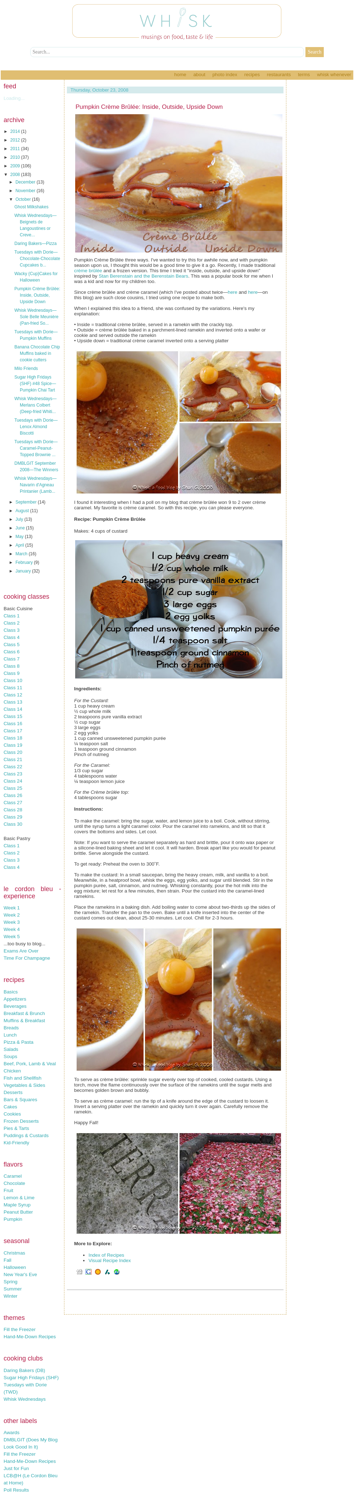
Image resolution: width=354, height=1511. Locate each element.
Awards (11, 1432)
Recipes (252, 74)
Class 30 (13, 824)
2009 (15, 165)
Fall (7, 1260)
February (24, 562)
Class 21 (13, 759)
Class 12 (13, 694)
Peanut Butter (18, 1212)
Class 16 (13, 723)
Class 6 (11, 651)
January (23, 571)
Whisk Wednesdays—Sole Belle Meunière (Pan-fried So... (36, 317)
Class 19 (13, 745)
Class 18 (13, 738)
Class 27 (13, 802)
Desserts (13, 1092)
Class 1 (11, 615)
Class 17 (13, 730)
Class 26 (13, 795)
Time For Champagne (27, 958)
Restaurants (279, 74)
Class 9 (11, 673)
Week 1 (12, 907)
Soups (10, 1056)
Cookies (12, 1114)
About (199, 74)
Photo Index (224, 74)
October (23, 199)
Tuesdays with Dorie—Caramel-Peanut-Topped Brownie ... (36, 448)
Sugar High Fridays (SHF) (31, 1377)
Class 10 (13, 680)
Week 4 (12, 929)
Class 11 (13, 687)
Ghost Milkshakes (31, 206)
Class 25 (13, 788)
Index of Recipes (106, 1255)
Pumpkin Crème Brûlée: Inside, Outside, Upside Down (37, 295)
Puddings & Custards (26, 1135)
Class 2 (11, 623)
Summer (13, 1289)
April (20, 545)
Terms (304, 74)
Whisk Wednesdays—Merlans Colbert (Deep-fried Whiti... (35, 405)
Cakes (10, 1106)
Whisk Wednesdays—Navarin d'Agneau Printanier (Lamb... (35, 485)
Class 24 (13, 781)
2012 (15, 140)
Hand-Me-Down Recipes (30, 1336)
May (20, 536)
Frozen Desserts (21, 1121)
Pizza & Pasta (18, 1042)
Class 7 (11, 659)
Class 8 (11, 666)
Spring (11, 1281)
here (232, 292)
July (19, 519)
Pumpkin (13, 1219)
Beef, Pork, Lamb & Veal (30, 1063)
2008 (15, 174)
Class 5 (11, 644)
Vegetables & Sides (24, 1085)
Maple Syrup (17, 1205)
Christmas (14, 1253)
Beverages (15, 1006)
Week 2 (12, 915)
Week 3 (12, 922)
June (20, 527)
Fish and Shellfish (22, 1078)
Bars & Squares (20, 1099)
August (22, 510)
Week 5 (12, 936)
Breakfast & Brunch (24, 1013)
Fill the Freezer (20, 1329)
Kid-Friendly (16, 1142)
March (22, 553)
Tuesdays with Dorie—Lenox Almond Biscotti (36, 427)
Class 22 (13, 766)
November (26, 190)
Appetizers (15, 999)
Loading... (14, 98)
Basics (11, 992)
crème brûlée (88, 270)
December (26, 182)
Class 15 (13, 716)
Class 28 (13, 809)
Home (180, 74)
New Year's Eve (20, 1274)
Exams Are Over (21, 951)
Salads (11, 1049)
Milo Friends (26, 368)
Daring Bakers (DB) (24, 1370)
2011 (15, 148)
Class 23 (13, 774)
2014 (15, 131)
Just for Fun (16, 1468)
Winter (11, 1296)
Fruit (8, 1190)
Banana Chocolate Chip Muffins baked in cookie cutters (37, 353)
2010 (15, 157)
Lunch (10, 1035)
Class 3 (11, 630)
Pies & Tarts (16, 1128)
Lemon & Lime (19, 1197)
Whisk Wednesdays (25, 1399)
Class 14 (13, 709)
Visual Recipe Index (109, 1260)
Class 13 (13, 702)
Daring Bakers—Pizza (35, 243)
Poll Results (16, 1490)
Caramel (13, 1176)
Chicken (12, 1071)
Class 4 (11, 637)
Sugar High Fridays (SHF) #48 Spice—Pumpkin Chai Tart (35, 384)
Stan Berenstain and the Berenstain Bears (143, 276)
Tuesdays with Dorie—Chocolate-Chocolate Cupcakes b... (37, 259)
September (26, 502)
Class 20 (13, 752)
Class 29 (13, 817)
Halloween (15, 1267)
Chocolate (14, 1183)
